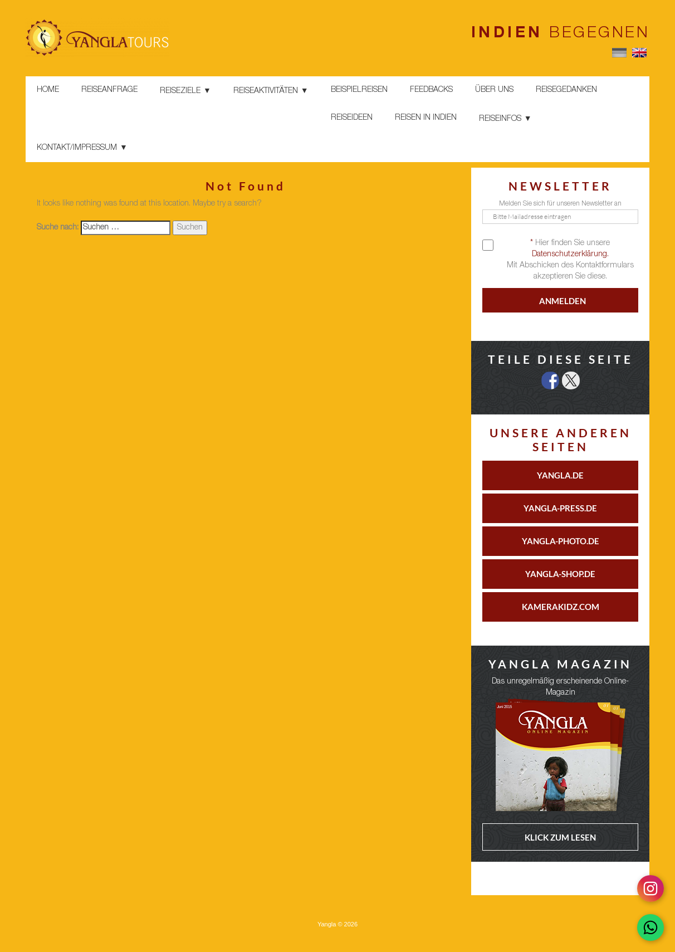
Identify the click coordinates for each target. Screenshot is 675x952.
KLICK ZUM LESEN (560, 837)
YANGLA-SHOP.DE (560, 574)
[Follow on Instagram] (650, 888)
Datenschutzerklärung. (570, 254)
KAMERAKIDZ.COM (560, 607)
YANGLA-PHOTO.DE (560, 541)
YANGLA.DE (560, 475)
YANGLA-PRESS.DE (560, 508)
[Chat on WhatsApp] (650, 927)
